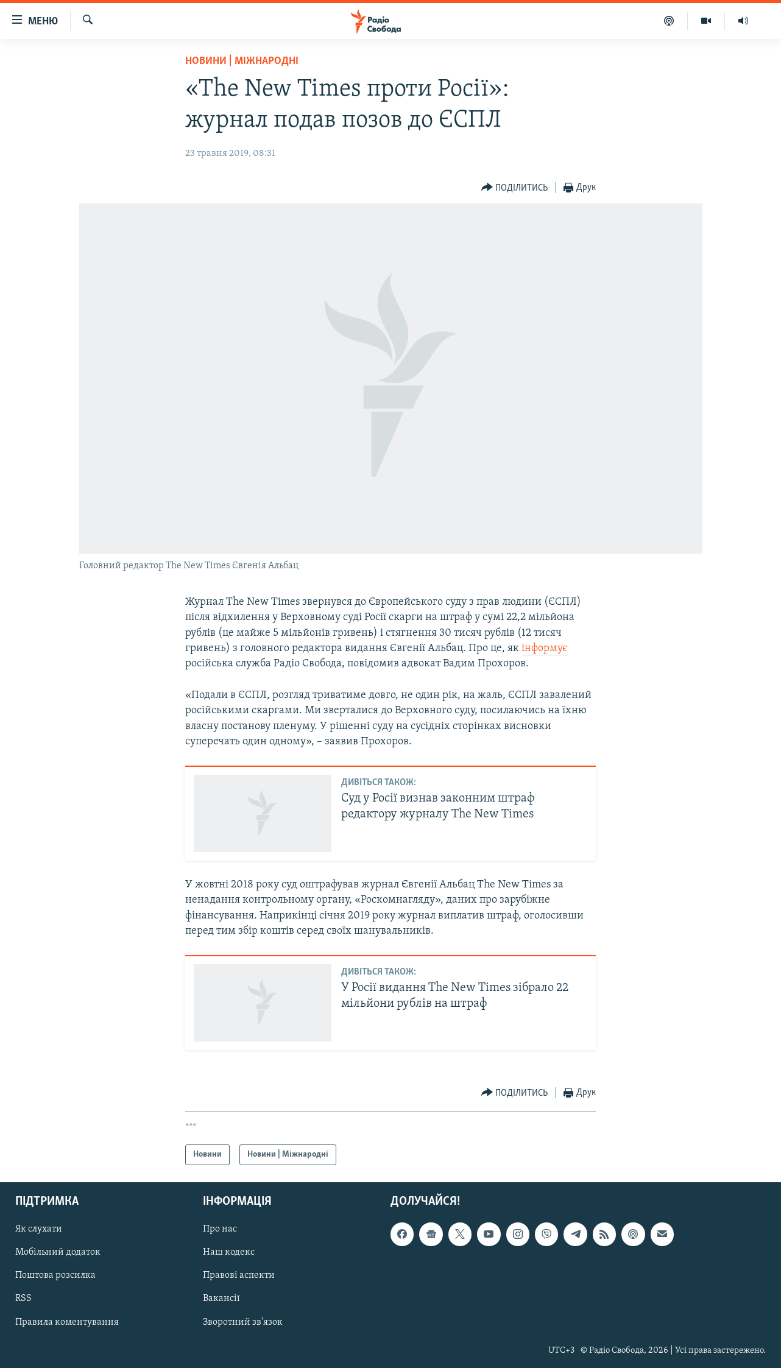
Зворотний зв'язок (243, 1322)
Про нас (220, 1230)
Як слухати (38, 1230)
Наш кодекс (229, 1253)
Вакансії (221, 1299)
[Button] (514, 188)
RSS (23, 1299)
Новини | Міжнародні (242, 61)
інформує (544, 648)
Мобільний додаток (58, 1253)
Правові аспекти (239, 1276)
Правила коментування (67, 1322)
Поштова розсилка (55, 1276)
